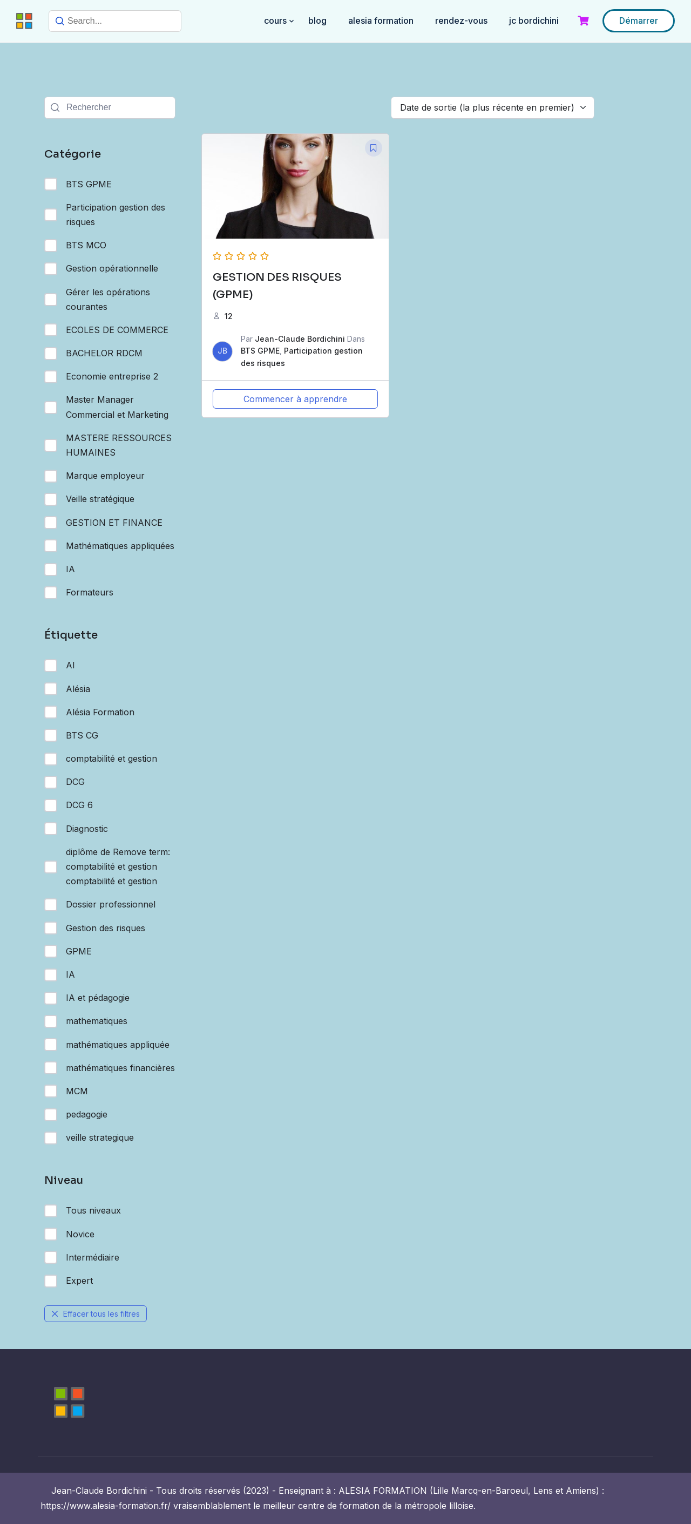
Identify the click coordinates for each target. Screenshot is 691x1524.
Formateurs (78, 592)
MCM (66, 1091)
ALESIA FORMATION (381, 20)
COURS (275, 20)
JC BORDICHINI (534, 20)
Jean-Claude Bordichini (300, 338)
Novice (69, 1234)
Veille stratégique (89, 499)
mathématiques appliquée (107, 1044)
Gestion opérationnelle (101, 268)
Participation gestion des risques (104, 214)
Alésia (67, 688)
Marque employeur (94, 476)
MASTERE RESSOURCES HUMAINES (108, 445)
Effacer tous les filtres (95, 1313)
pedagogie (75, 1114)
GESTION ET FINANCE (103, 522)
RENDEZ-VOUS (461, 20)
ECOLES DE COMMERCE (106, 329)
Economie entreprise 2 (101, 376)
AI (59, 665)
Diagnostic (76, 828)
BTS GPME (78, 184)
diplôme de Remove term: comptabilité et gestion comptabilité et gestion (107, 866)
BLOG (317, 20)
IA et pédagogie (87, 998)
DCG (64, 782)
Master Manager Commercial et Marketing (106, 406)
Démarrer (638, 20)
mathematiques (85, 1021)
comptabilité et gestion (100, 759)
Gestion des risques (94, 928)
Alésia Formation (89, 712)
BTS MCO (75, 245)
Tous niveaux (82, 1210)
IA (59, 569)
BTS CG (71, 735)
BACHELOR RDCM (93, 353)
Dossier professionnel (99, 904)
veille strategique (89, 1138)
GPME (68, 951)
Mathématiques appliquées (109, 545)
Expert (68, 1281)
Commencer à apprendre (295, 399)
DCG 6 (68, 805)
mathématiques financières (109, 1067)
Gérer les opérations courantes (97, 299)
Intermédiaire (81, 1257)
